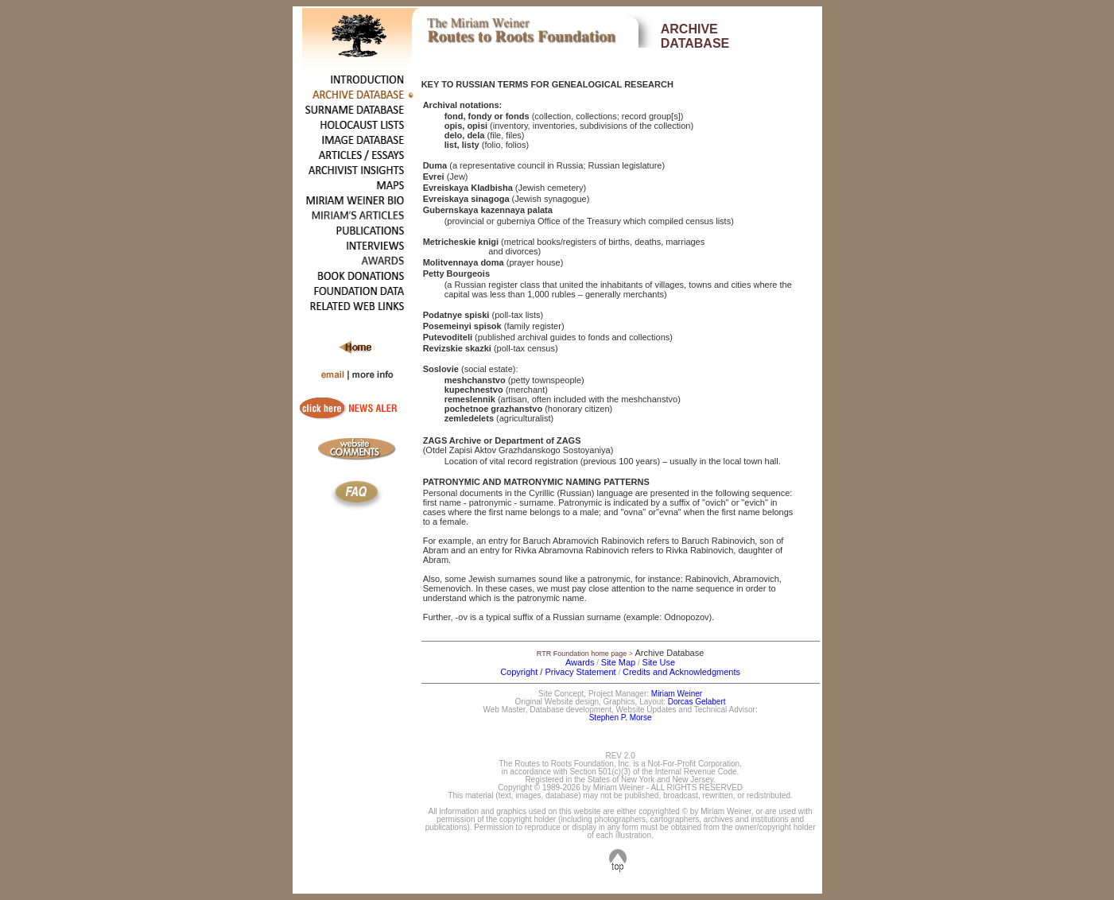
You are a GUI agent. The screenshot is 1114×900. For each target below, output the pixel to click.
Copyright (519, 672)
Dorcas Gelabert (697, 701)
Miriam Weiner (676, 693)
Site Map (618, 662)
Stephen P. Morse (620, 717)
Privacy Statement (580, 672)
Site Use (659, 662)
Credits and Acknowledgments (681, 672)
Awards (579, 662)
